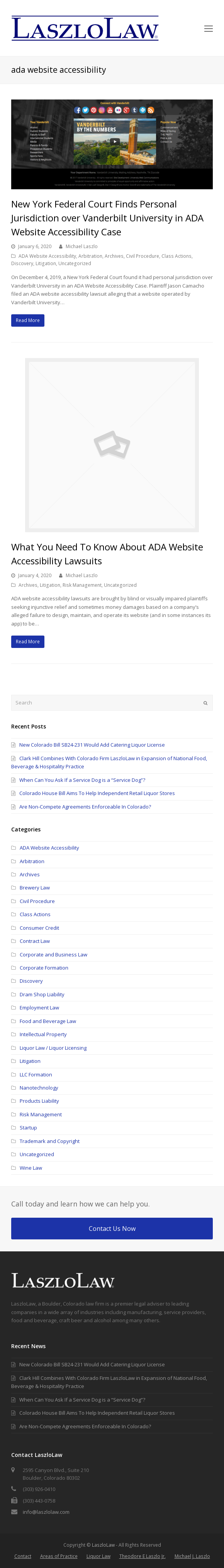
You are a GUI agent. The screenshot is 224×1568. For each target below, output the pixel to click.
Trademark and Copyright (50, 1141)
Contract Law (35, 940)
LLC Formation (36, 1074)
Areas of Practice (59, 1556)
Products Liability (39, 1100)
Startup (28, 1127)
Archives (114, 256)
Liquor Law (98, 1556)
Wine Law (31, 1167)
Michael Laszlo (82, 246)
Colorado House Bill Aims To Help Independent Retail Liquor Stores (97, 793)
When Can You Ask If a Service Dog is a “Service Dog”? (82, 779)
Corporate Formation (44, 967)
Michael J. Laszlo (192, 1556)
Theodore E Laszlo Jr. (142, 1556)
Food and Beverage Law (48, 1021)
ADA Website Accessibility (47, 256)
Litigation (46, 263)
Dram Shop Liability (42, 994)
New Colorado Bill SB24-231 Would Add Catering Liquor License (92, 744)
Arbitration (90, 256)
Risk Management (82, 585)
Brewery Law (35, 887)
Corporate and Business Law (53, 954)
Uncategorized (74, 263)
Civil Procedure (142, 256)
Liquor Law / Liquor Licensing (53, 1047)
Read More (28, 320)
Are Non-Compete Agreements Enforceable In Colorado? (85, 806)
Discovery (22, 263)
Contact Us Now (112, 1228)
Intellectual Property (43, 1034)
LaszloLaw (103, 1545)
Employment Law (39, 1007)
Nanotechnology (39, 1087)
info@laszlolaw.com (46, 1511)
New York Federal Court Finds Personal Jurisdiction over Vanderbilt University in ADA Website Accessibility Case (107, 217)
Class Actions (176, 256)
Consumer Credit (39, 927)
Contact (22, 1556)
